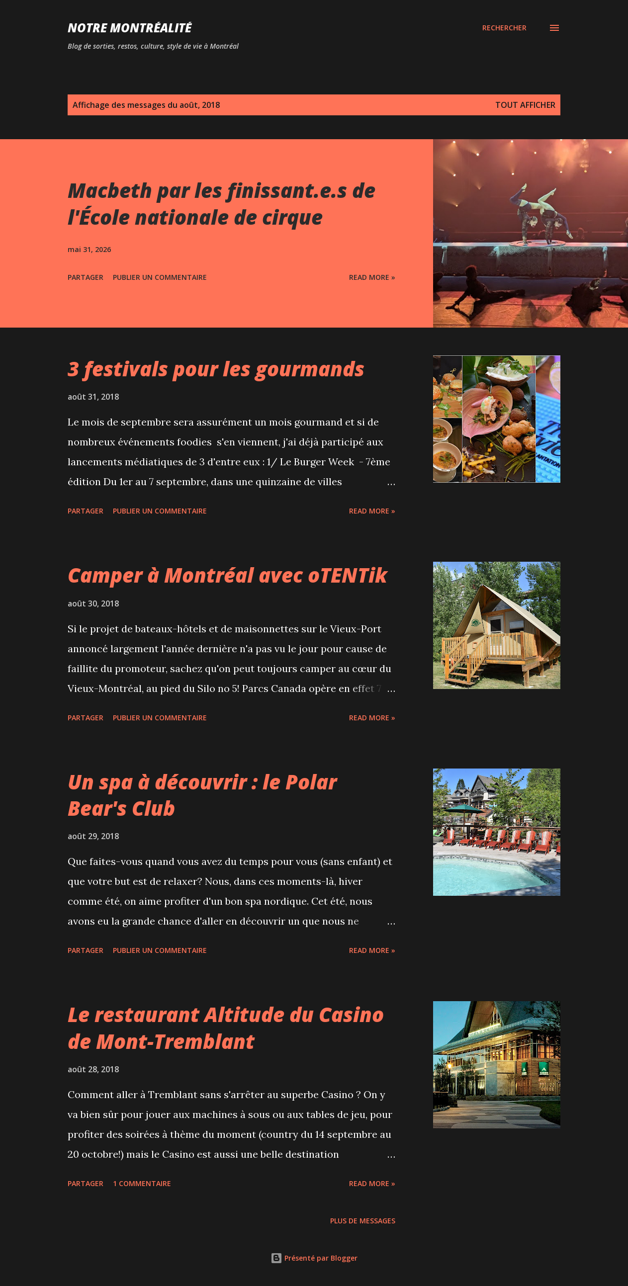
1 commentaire (142, 1183)
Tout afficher (525, 104)
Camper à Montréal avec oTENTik (227, 575)
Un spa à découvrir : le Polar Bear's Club (202, 795)
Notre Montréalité (129, 27)
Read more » (372, 277)
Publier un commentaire (160, 277)
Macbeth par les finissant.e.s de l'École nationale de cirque (221, 203)
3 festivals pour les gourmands (216, 368)
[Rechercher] (504, 28)
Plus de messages (362, 1220)
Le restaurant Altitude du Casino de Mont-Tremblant (226, 1027)
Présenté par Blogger (314, 1258)
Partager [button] (85, 277)
